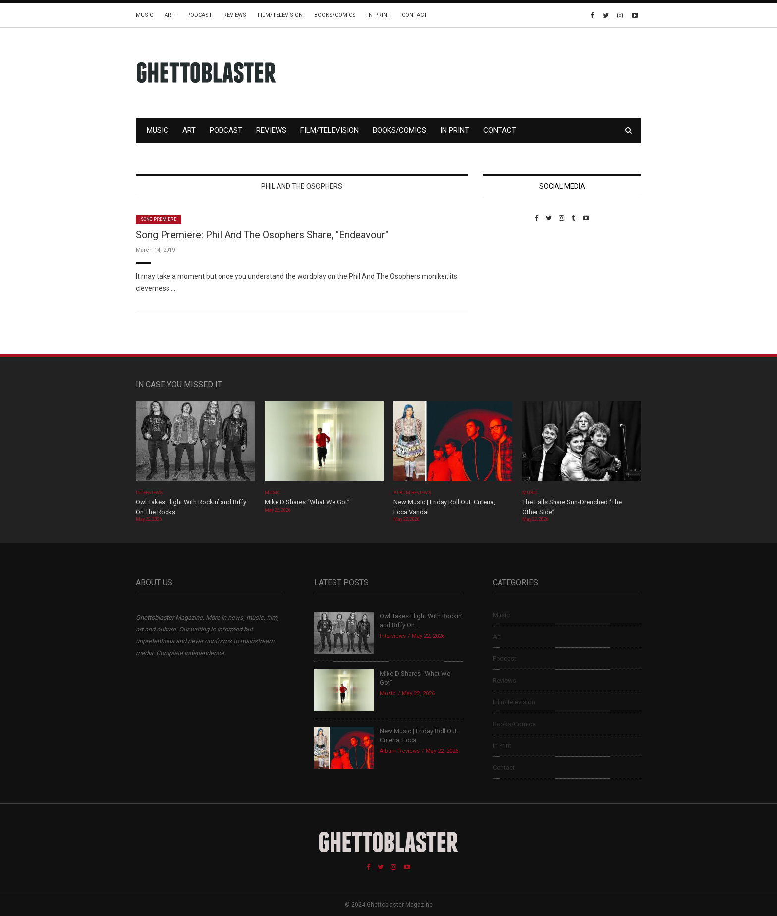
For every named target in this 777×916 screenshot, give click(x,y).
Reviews (234, 15)
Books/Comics (335, 15)
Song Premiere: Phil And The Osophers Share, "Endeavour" (262, 235)
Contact (414, 15)
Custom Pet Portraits (512, 289)
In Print (378, 15)
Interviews (149, 492)
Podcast (199, 15)
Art (170, 15)
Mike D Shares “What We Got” (307, 502)
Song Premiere (158, 219)
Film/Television (280, 15)
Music (144, 15)
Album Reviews (412, 492)
